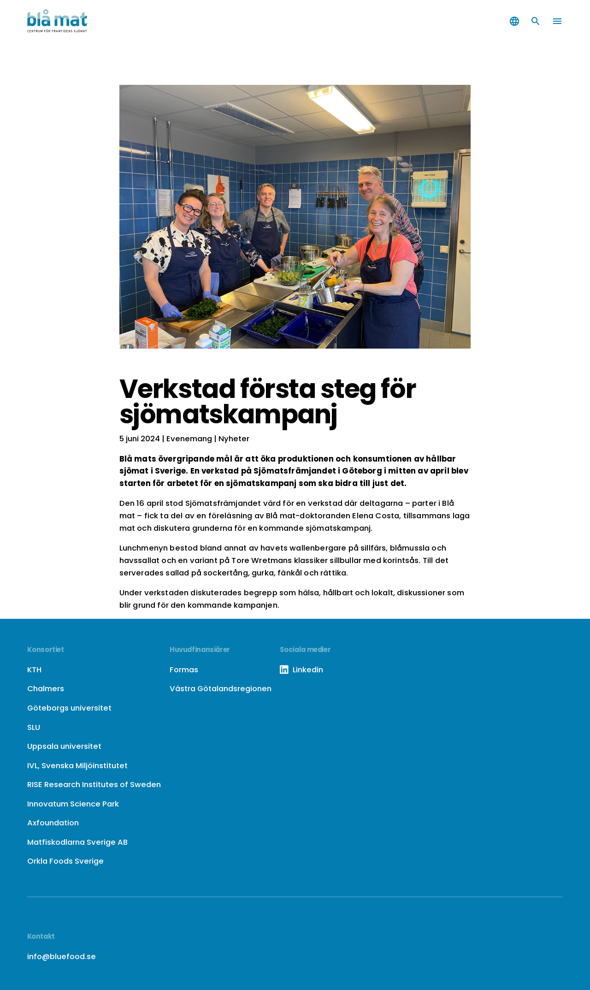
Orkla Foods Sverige (65, 860)
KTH (34, 669)
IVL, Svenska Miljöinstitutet (77, 765)
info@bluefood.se (61, 956)
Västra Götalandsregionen (220, 688)
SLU (33, 727)
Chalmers (45, 688)
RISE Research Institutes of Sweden (94, 784)
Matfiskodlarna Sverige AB (77, 842)
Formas (184, 669)
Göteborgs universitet (69, 707)
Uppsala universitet (64, 746)
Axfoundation (53, 822)
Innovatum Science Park (73, 803)
